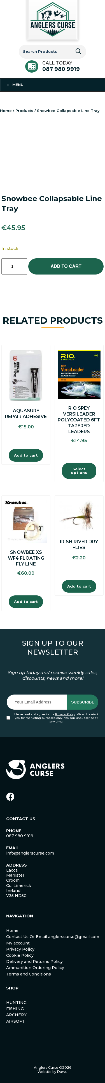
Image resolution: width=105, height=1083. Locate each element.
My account (18, 943)
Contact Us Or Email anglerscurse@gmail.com (52, 936)
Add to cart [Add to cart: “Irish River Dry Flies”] (79, 586)
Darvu (62, 1072)
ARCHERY (16, 1014)
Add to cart (66, 266)
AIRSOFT (15, 1021)
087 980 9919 (61, 69)
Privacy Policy (65, 714)
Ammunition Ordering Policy (35, 967)
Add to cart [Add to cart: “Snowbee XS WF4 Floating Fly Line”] (26, 601)
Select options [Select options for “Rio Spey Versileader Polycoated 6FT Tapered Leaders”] (79, 471)
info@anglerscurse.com (30, 853)
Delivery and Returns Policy (34, 961)
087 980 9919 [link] (19, 835)
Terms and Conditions (28, 974)
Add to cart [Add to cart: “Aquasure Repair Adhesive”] (26, 455)
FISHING (15, 1008)
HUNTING (16, 1002)
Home (6, 110)
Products (24, 110)
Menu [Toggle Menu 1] (15, 85)
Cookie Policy (20, 955)
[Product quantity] (14, 266)
